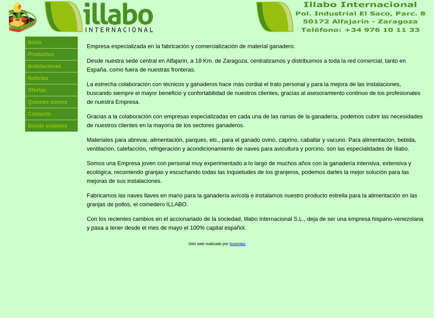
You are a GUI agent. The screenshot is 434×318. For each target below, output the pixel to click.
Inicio (34, 42)
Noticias (38, 78)
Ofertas (37, 90)
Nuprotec (238, 244)
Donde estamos (47, 126)
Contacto (39, 114)
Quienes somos (47, 102)
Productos (41, 54)
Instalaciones (44, 66)
